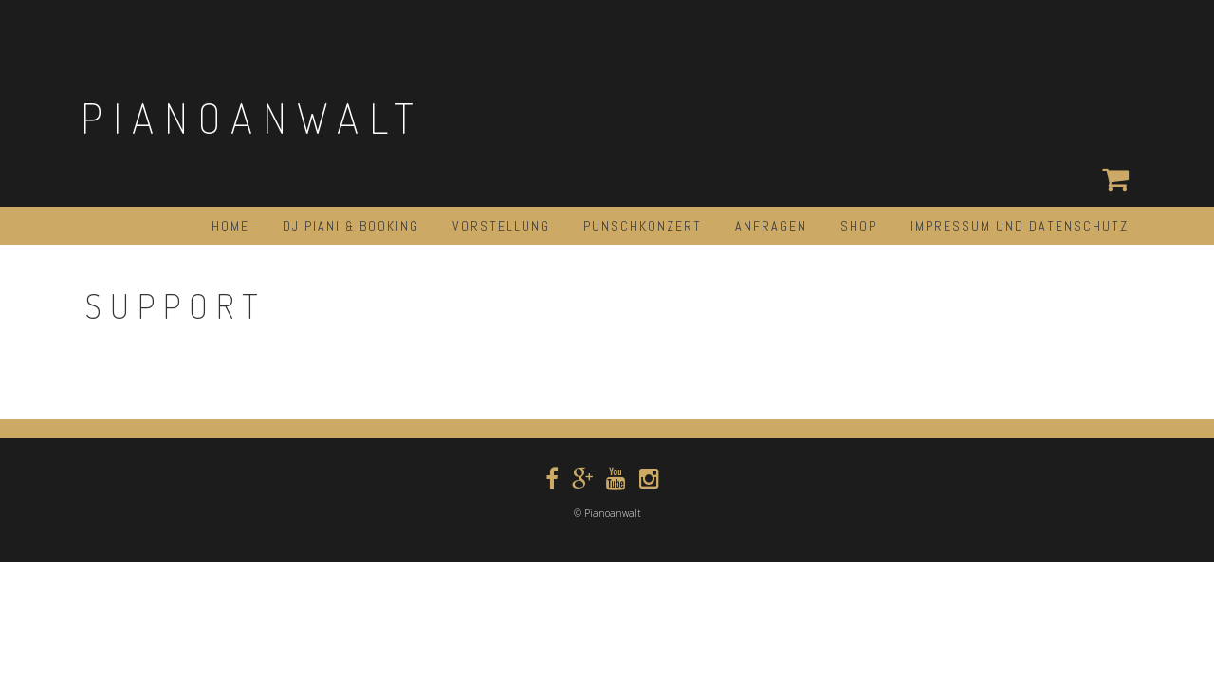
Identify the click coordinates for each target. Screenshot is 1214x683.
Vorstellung (501, 225)
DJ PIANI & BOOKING (351, 225)
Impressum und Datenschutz (1019, 225)
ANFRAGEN (771, 225)
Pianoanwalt (252, 117)
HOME (230, 225)
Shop (858, 225)
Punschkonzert (642, 225)
